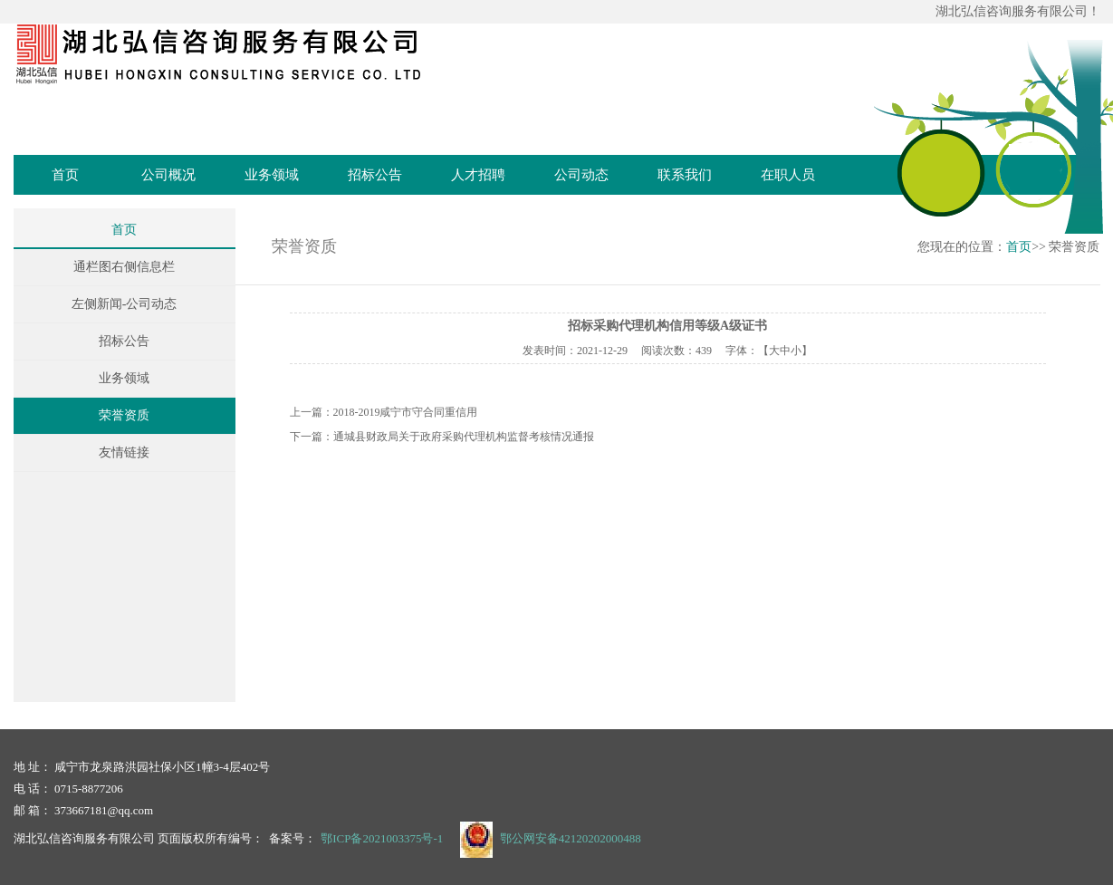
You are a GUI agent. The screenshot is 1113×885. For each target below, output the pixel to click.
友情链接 (124, 452)
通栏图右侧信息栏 (124, 267)
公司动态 (581, 175)
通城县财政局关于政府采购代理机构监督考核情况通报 (463, 436)
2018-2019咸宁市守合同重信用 (405, 412)
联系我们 (684, 175)
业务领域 (272, 175)
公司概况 (168, 175)
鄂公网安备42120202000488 (570, 838)
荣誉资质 (124, 415)
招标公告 (375, 175)
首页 (65, 175)
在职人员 (788, 175)
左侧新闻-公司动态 (125, 304)
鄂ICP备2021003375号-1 (382, 838)
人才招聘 (478, 175)
